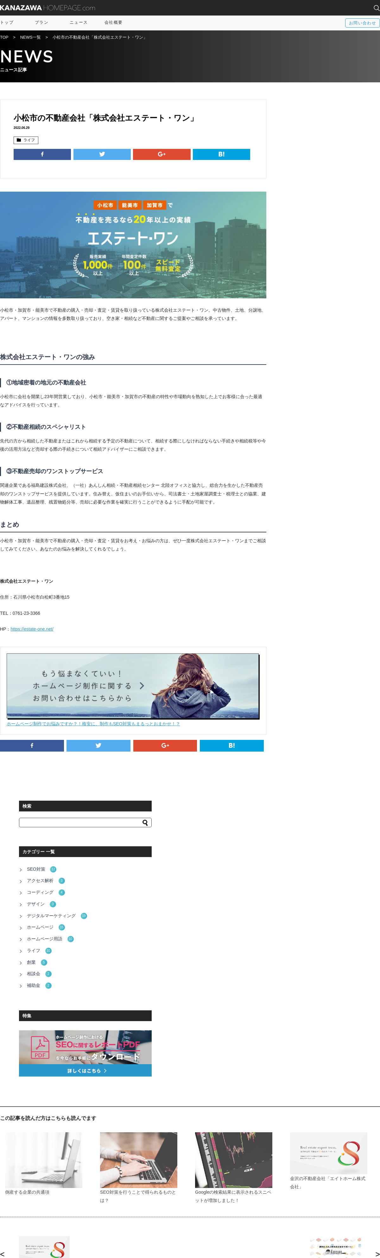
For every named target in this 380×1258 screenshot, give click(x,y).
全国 (300, 1201)
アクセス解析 (298, 187)
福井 (300, 1213)
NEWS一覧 (30, 38)
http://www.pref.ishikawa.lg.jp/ (93, 1005)
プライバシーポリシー (131, 1219)
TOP (4, 38)
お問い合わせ (362, 23)
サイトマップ (123, 1207)
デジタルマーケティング (309, 218)
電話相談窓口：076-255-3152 (91, 1248)
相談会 (291, 271)
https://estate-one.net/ (31, 618)
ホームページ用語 (303, 239)
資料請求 (119, 1213)
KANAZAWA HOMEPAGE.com (47, 7)
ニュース (79, 22)
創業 (289, 260)
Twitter (209, 1207)
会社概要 (113, 22)
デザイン (294, 208)
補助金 (291, 281)
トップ (7, 22)
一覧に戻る (190, 944)
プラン (41, 22)
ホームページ (298, 229)
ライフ (28, 140)
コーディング (298, 197)
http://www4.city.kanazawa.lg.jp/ (95, 1023)
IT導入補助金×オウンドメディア (140, 1201)
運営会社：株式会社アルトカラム (31, 1248)
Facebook (212, 1201)
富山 (300, 1207)
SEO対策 (294, 176)
